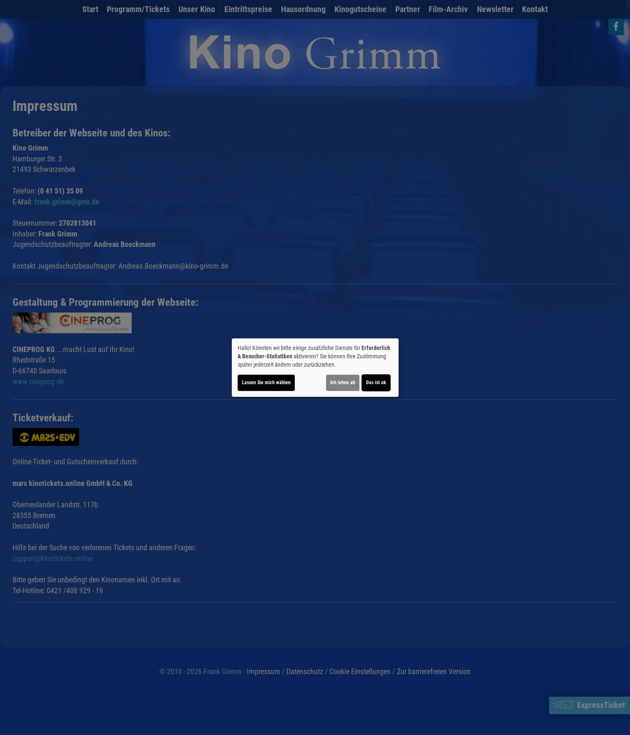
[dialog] (315, 367)
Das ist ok (376, 382)
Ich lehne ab (342, 382)
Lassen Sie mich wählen (266, 382)
